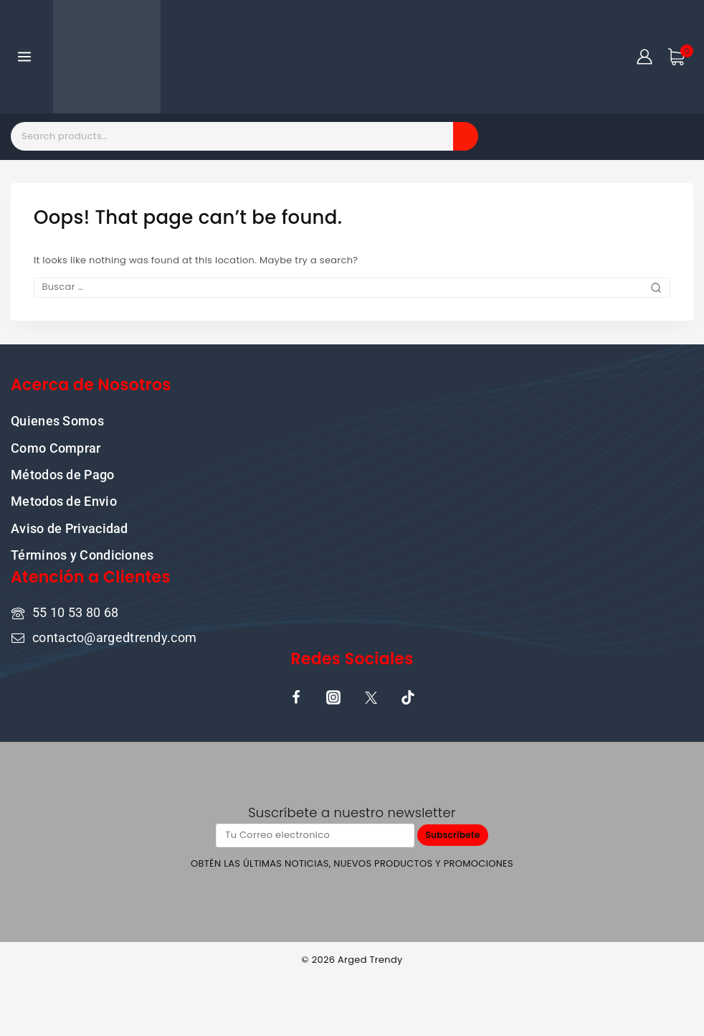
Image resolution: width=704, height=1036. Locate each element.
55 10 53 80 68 (75, 611)
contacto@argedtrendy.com (114, 636)
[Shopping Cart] (680, 56)
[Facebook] (296, 696)
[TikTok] (408, 696)
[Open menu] (25, 56)
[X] (370, 696)
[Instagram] (333, 696)
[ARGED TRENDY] (107, 56)
